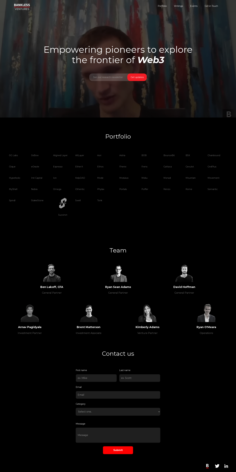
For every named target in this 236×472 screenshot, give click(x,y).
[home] (22, 5)
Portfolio (162, 6)
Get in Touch (211, 6)
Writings (178, 6)
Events (193, 6)
